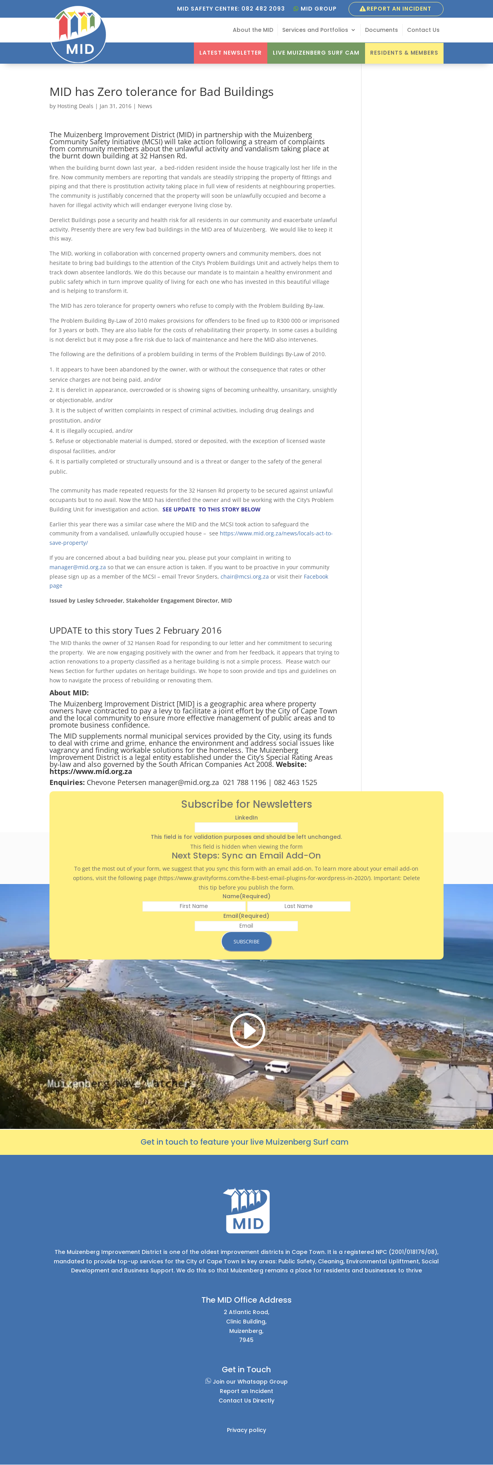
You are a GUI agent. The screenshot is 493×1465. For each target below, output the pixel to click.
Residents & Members (403, 53)
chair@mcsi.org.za (245, 576)
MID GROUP (319, 9)
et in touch (167, 1141)
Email (246, 916)
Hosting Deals (75, 106)
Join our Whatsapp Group (246, 1382)
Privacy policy (246, 1430)
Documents (381, 30)
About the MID (253, 30)
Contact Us (423, 30)
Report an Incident (399, 9)
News (145, 106)
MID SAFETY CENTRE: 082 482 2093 (231, 9)
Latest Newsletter (228, 53)
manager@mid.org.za (77, 567)
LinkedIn (246, 818)
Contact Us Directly (246, 1400)
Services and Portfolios (315, 30)
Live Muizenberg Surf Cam (313, 53)
